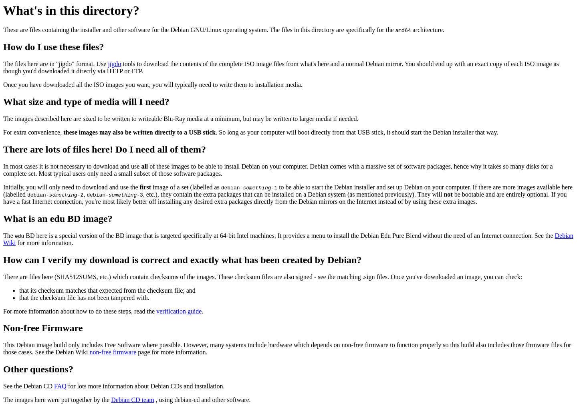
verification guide (179, 311)
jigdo (114, 63)
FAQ (60, 386)
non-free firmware (112, 352)
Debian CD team (132, 399)
